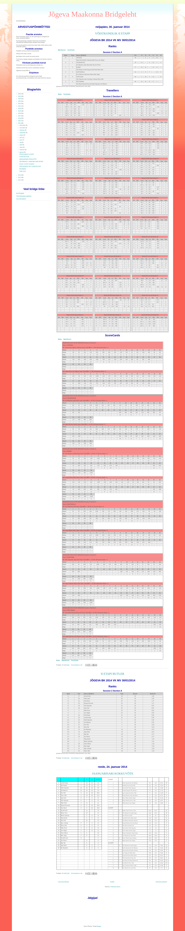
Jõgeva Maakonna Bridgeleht (92, 14)
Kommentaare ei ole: (77, 665)
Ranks (60, 94)
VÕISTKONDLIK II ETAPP (112, 33)
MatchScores (62, 50)
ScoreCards (70, 50)
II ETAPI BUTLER (112, 673)
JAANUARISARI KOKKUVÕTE (112, 773)
